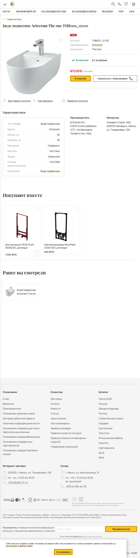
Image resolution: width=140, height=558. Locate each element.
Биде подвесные (50, 171)
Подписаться (121, 529)
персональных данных (92, 536)
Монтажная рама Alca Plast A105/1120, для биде (59, 246)
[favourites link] (126, 4)
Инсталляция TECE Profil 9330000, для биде (19, 246)
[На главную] (12, 4)
